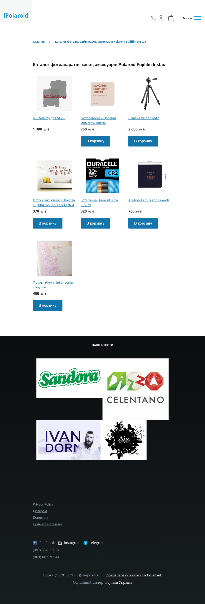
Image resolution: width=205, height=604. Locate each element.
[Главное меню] (191, 18)
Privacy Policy (43, 504)
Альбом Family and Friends (148, 200)
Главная (39, 41)
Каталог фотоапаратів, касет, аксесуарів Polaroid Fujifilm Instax (100, 41)
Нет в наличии (55, 96)
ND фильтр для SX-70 (49, 118)
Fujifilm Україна (118, 582)
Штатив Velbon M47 (143, 118)
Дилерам (40, 511)
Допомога (40, 517)
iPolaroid (16, 15)
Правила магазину (47, 524)
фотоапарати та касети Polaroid (133, 575)
